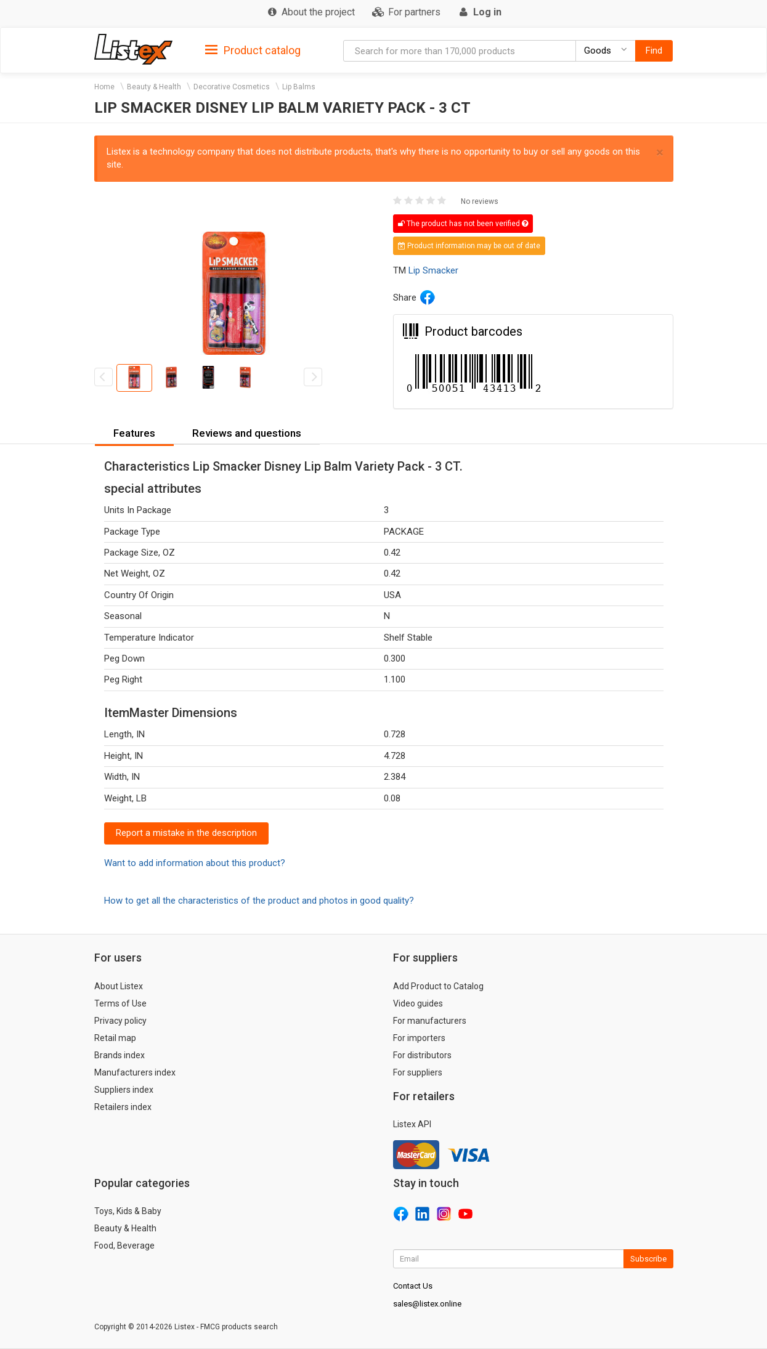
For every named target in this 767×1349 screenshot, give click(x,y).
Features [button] (134, 433)
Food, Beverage (124, 1245)
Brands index (119, 1055)
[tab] (253, 50)
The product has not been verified (463, 223)
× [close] (660, 152)
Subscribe (648, 1258)
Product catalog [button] (253, 51)
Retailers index (123, 1107)
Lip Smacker (433, 270)
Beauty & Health (154, 87)
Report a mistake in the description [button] (186, 832)
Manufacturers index (135, 1072)
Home (104, 87)
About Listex (118, 986)
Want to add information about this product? (194, 863)
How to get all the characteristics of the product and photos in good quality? (259, 900)
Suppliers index (123, 1090)
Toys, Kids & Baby (127, 1211)
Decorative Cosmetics (231, 87)
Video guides (418, 1003)
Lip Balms (298, 87)
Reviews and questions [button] (246, 433)
